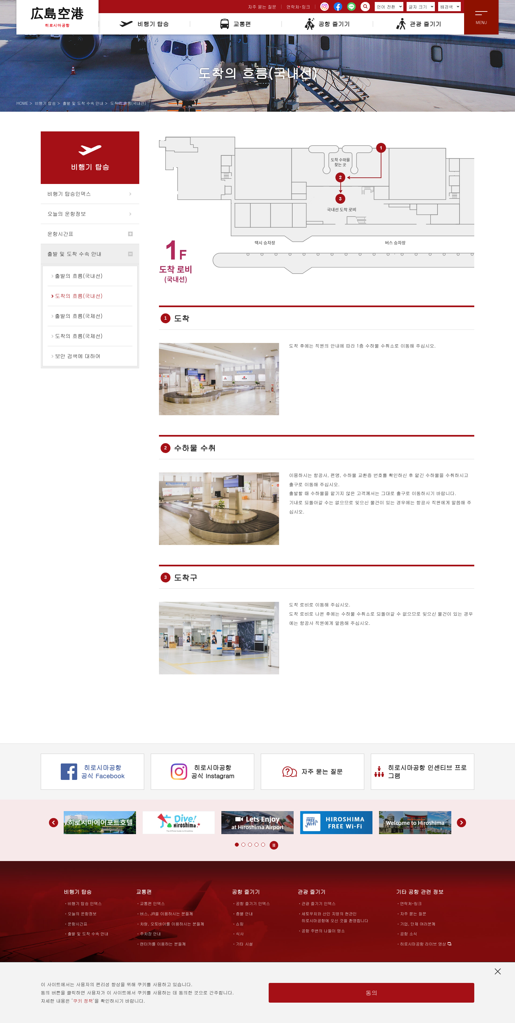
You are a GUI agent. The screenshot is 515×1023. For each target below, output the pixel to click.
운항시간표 (60, 234)
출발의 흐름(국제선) (78, 316)
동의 (371, 993)
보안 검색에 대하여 (78, 356)
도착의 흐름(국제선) (78, 336)
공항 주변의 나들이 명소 (323, 930)
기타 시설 (244, 943)
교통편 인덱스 (152, 903)
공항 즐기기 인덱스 (253, 903)
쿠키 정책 (83, 1000)
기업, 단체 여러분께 (418, 923)
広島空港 (57, 17)
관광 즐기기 (418, 24)
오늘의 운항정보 (66, 213)
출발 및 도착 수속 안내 (83, 103)
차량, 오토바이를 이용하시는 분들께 (172, 923)
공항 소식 (408, 933)
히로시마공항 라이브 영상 (423, 943)
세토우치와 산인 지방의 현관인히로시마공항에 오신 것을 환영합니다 (335, 917)
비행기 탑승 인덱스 (85, 903)
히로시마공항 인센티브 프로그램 (420, 771)
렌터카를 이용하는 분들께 (163, 943)
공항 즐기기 (327, 24)
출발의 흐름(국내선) (78, 276)
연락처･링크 (298, 7)
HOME (22, 103)
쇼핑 (240, 923)
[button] (237, 845)
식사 (240, 933)
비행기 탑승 (144, 24)
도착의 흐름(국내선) (78, 296)
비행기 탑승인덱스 (69, 193)
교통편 (235, 24)
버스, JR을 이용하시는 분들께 (166, 913)
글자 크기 (421, 7)
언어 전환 (389, 7)
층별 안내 (244, 913)
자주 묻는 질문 (262, 7)
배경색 (449, 7)
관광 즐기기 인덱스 (319, 903)
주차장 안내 (150, 933)
